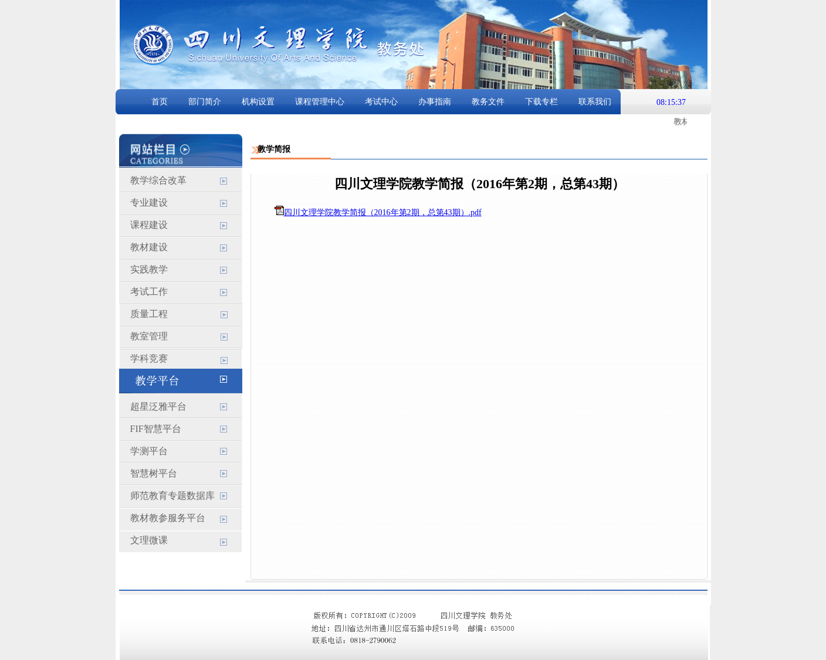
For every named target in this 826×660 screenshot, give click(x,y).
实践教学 (149, 269)
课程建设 (149, 225)
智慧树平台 (153, 473)
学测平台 (149, 451)
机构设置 (258, 101)
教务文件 (488, 101)
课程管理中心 (319, 101)
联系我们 (594, 101)
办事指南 (434, 101)
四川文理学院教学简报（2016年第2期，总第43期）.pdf (383, 212)
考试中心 (381, 101)
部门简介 (204, 101)
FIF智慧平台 (155, 429)
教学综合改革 (158, 180)
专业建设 (149, 202)
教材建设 (149, 247)
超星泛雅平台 (158, 406)
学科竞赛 (149, 358)
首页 (159, 101)
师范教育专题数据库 (172, 496)
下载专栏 (541, 101)
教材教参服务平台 (167, 518)
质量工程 (149, 314)
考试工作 (149, 292)
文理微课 (149, 540)
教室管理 (149, 336)
